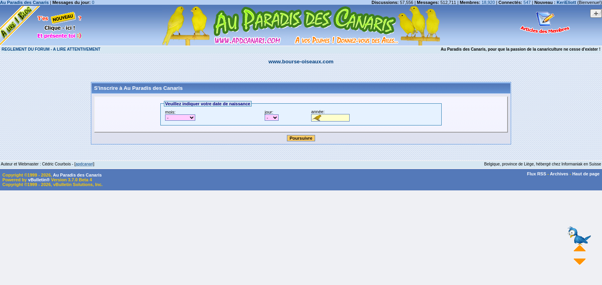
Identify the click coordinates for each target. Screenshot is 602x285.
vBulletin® (39, 179)
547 (527, 2)
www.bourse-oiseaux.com (301, 62)
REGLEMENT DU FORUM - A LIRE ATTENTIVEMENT (51, 49)
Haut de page (586, 173)
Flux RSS (536, 173)
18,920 (488, 2)
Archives (559, 173)
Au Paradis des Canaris (24, 2)
